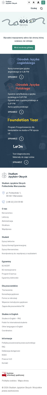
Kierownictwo (7, 213)
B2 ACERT (6, 266)
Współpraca (6, 229)
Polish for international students (14, 323)
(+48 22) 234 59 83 (12, 201)
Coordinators (7, 331)
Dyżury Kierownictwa (10, 250)
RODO (4, 355)
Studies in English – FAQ (11, 319)
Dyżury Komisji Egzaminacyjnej (14, 245)
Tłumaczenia (7, 290)
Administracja (7, 221)
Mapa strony (23, 381)
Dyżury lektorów (8, 241)
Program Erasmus (9, 274)
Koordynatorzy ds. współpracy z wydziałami (19, 254)
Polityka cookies (9, 381)
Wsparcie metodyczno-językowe (15, 302)
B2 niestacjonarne (9, 270)
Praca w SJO (7, 359)
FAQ (3, 347)
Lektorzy (5, 217)
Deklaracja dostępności (11, 351)
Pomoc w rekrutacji (9, 298)
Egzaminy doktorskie (10, 278)
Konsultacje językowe (10, 294)
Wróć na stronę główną (23, 48)
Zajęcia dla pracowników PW (13, 306)
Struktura (5, 225)
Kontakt (5, 363)
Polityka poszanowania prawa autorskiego (18, 343)
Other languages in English (12, 327)
